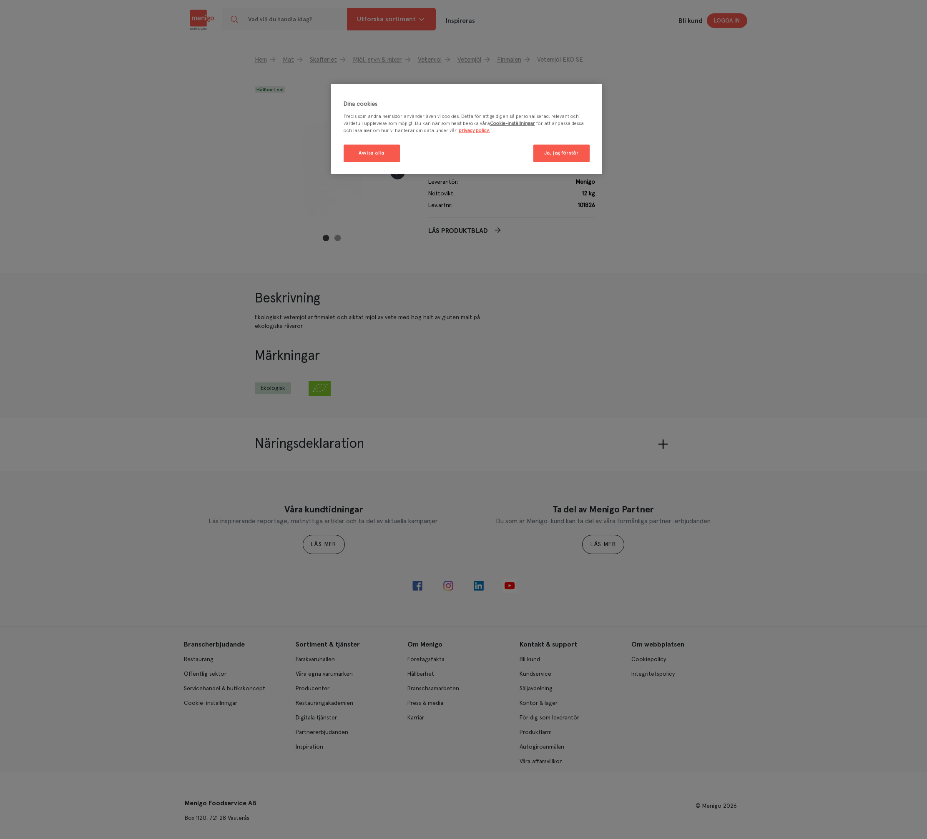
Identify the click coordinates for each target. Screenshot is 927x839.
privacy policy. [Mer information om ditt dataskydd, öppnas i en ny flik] (474, 130)
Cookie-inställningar (512, 123)
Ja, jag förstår (561, 153)
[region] (466, 129)
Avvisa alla (371, 153)
